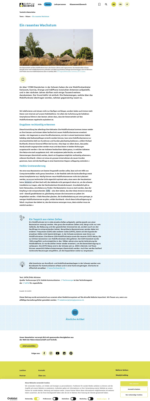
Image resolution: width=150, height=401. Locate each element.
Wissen (27, 16)
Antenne (28, 182)
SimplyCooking (122, 375)
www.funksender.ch (57, 268)
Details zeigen (102, 397)
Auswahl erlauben (134, 387)
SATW (27, 283)
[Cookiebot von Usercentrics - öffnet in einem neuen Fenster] (12, 397)
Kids (40, 4)
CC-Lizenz (82, 71)
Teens (47, 4)
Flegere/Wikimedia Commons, (68, 71)
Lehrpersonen (60, 4)
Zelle (48, 191)
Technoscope (68, 280)
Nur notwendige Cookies (134, 393)
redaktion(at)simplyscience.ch (72, 300)
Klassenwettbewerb (78, 4)
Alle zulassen (134, 382)
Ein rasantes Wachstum (40, 16)
